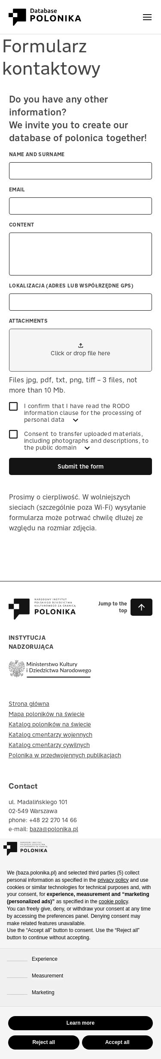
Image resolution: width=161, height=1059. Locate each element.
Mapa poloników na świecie (47, 714)
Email (17, 189)
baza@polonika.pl (54, 829)
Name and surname (37, 154)
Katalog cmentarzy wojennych (50, 734)
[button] (121, 607)
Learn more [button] (80, 1023)
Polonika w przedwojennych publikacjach (65, 755)
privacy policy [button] (112, 880)
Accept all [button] (117, 1042)
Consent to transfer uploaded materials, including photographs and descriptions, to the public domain (79, 440)
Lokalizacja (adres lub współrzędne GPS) (71, 285)
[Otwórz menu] (147, 17)
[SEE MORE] (75, 420)
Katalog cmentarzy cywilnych (49, 745)
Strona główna (29, 704)
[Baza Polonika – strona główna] (42, 615)
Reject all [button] (43, 1042)
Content (21, 224)
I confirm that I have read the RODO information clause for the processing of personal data (75, 413)
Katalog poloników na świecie (50, 724)
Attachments (28, 321)
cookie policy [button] (113, 902)
